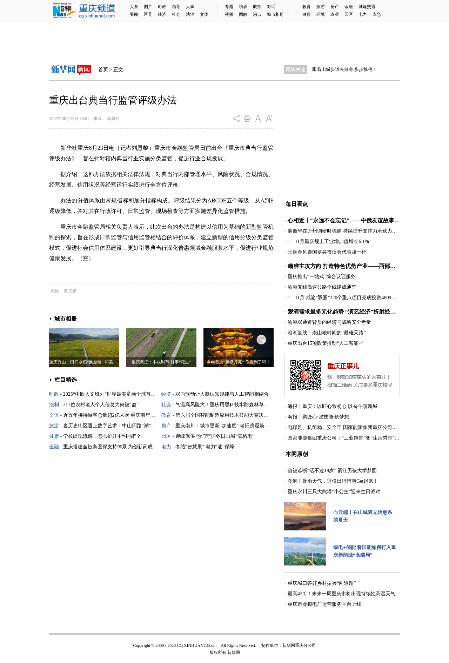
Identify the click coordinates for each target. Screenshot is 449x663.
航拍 (257, 6)
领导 (176, 6)
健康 (306, 14)
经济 (162, 14)
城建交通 (366, 6)
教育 (306, 6)
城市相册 (275, 14)
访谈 (243, 6)
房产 (334, 6)
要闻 (134, 14)
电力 (362, 14)
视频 (229, 14)
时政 (162, 6)
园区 (348, 14)
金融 (348, 6)
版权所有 (217, 652)
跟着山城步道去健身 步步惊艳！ (344, 69)
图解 (243, 14)
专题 (229, 6)
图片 (148, 6)
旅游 (320, 6)
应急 (377, 14)
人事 (190, 6)
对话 (271, 6)
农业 (334, 14)
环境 (320, 14)
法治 (190, 14)
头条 (134, 6)
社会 (176, 14)
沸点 (257, 14)
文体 (204, 14)
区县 (148, 14)
